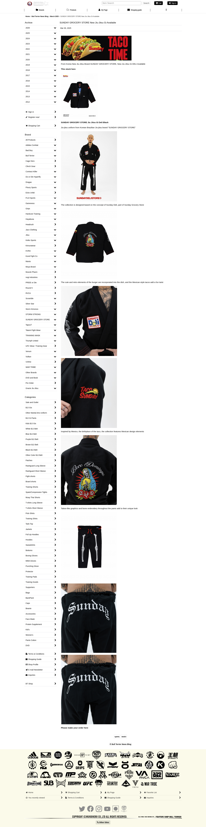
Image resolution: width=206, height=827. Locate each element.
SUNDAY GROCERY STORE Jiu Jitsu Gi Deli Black (84, 122)
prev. (117, 737)
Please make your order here (74, 728)
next (124, 737)
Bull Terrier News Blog (120, 744)
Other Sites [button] (103, 822)
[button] (166, 10)
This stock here (68, 69)
